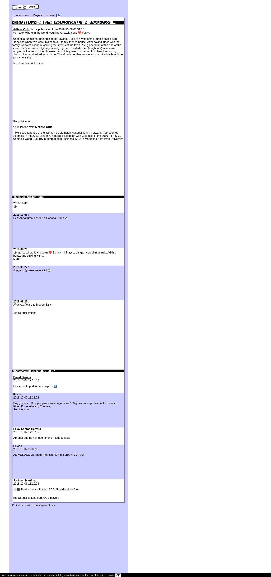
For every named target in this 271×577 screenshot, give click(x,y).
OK (118, 575)
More (16, 258)
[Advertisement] (41, 91)
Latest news (22, 15)
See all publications (24, 312)
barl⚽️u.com (25, 7)
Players (37, 15)
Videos (50, 15)
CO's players (51, 497)
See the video (21, 409)
